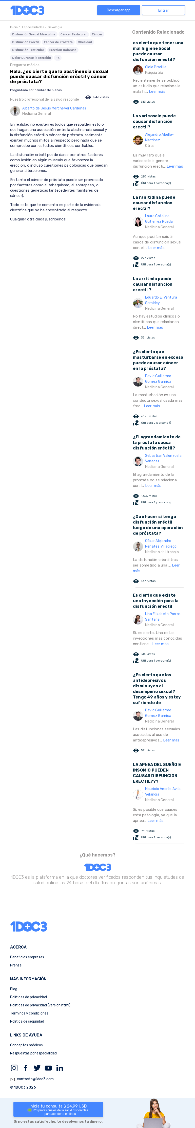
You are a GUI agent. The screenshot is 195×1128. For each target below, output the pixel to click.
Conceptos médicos (26, 1045)
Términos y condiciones (29, 1013)
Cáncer (97, 34)
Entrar (163, 10)
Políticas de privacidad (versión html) (40, 1005)
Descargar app (118, 10)
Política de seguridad (27, 1021)
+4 (58, 58)
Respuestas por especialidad (33, 1053)
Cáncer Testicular (74, 34)
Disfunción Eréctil (25, 42)
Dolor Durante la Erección (31, 58)
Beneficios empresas (27, 957)
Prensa (16, 965)
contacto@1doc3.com (32, 1079)
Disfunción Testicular (28, 50)
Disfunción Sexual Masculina (33, 34)
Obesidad (85, 42)
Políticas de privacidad (28, 997)
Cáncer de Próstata (58, 42)
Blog (13, 989)
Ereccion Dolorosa (62, 50)
